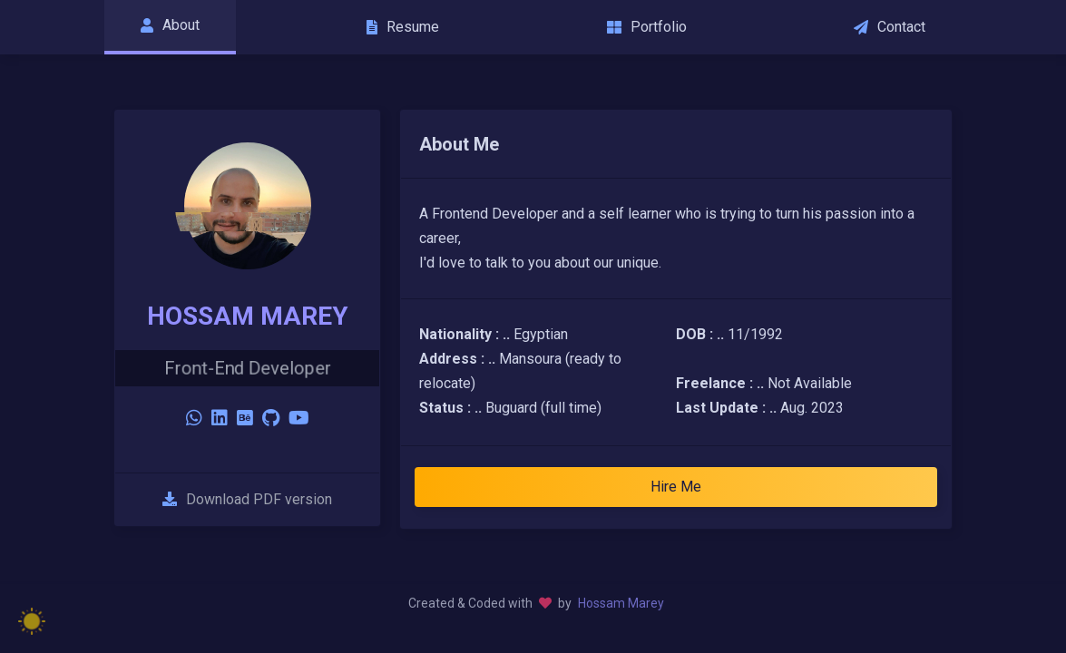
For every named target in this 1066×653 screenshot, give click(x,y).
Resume (403, 26)
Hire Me (675, 486)
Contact (889, 26)
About (170, 25)
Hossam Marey (621, 603)
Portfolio (647, 26)
